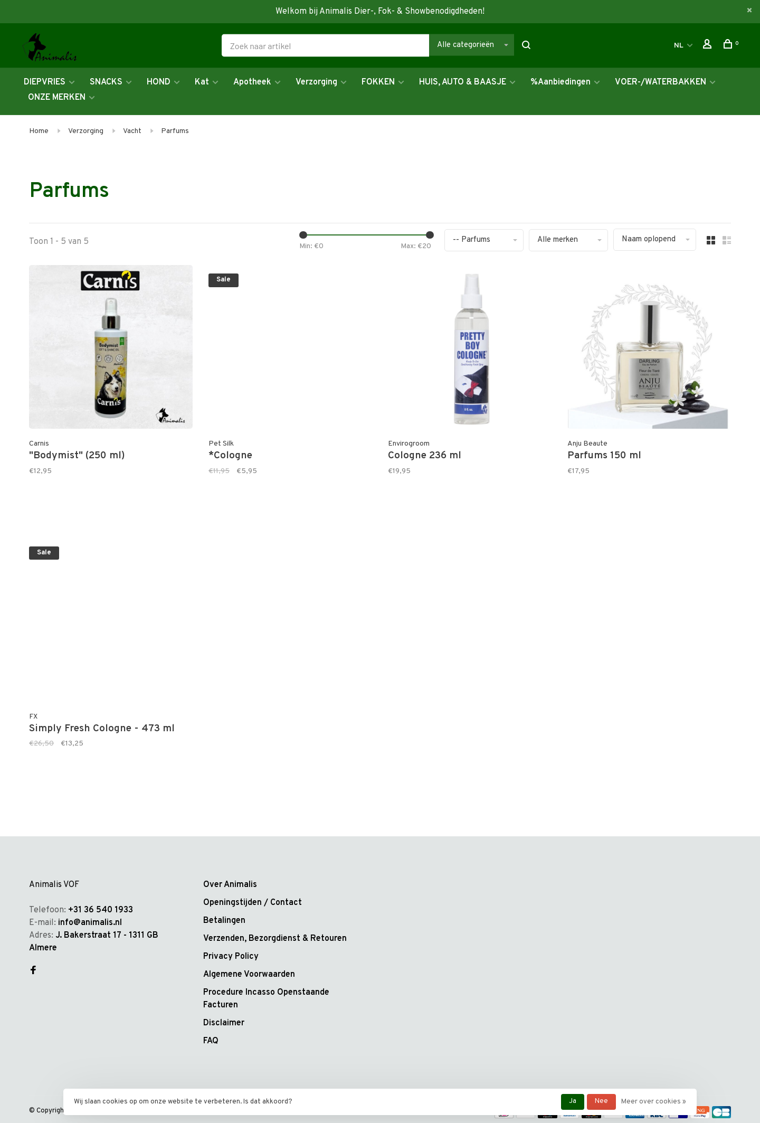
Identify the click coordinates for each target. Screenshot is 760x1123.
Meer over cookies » (653, 1102)
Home (39, 131)
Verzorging (316, 82)
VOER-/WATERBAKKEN (660, 82)
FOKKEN (378, 82)
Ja (572, 1101)
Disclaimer (223, 1023)
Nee (601, 1101)
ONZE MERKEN (57, 97)
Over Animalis (230, 885)
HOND (158, 82)
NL (678, 45)
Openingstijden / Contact (252, 903)
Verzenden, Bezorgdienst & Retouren (275, 938)
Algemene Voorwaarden (249, 974)
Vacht (132, 131)
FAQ (210, 1041)
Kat (202, 82)
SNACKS (106, 82)
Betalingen (224, 921)
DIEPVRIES (44, 82)
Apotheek (252, 82)
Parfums (175, 131)
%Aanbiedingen (560, 82)
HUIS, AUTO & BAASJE (462, 82)
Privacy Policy (231, 956)
